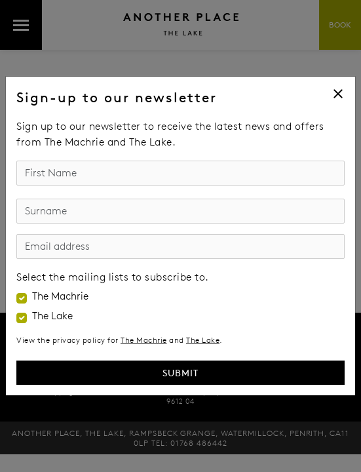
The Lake (52, 316)
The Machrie (60, 296)
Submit (180, 372)
